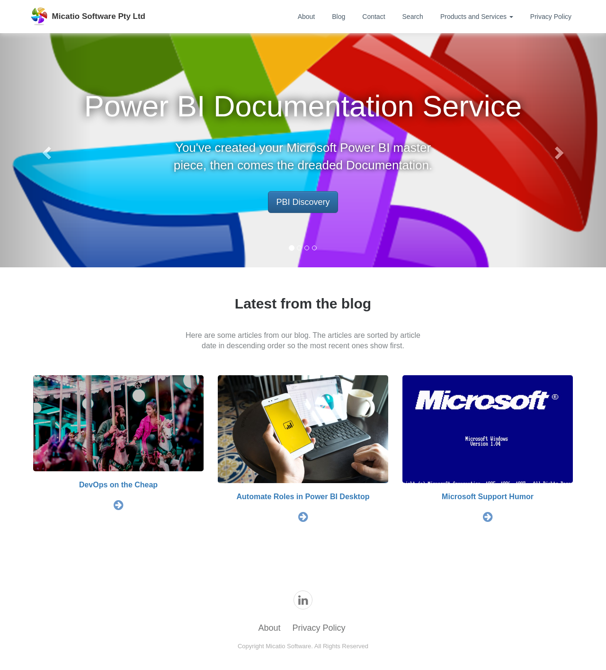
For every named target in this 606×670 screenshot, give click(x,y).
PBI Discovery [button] (303, 202)
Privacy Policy (550, 16)
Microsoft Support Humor (488, 497)
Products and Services (476, 16)
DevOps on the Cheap (118, 485)
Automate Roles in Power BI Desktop (303, 497)
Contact (373, 16)
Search (412, 16)
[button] (45, 150)
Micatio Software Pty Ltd (98, 16)
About (306, 16)
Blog (338, 16)
